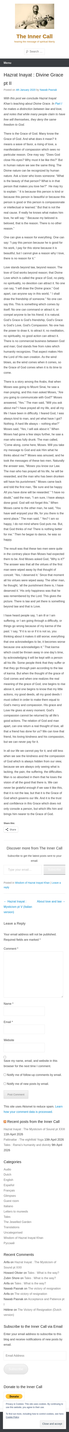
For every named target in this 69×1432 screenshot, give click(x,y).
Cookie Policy (12, 1417)
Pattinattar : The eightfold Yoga (24, 1139)
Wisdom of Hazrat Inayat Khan (32, 882)
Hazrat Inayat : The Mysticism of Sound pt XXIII (34, 1129)
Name (8, 1003)
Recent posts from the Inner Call (33, 1122)
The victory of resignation (44, 1288)
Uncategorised (13, 1232)
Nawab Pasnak (48, 89)
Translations (12, 1227)
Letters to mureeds (16, 1211)
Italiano (8, 1206)
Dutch (7, 1174)
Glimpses (10, 1195)
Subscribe (54, 869)
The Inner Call (34, 36)
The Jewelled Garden (17, 1221)
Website (9, 1040)
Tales (7, 1216)
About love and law (51, 901)
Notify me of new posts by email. (28, 1083)
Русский (9, 1243)
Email (8, 1022)
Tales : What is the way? (43, 1272)
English (8, 1179)
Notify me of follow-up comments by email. (34, 1074)
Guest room (11, 1200)
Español (9, 1185)
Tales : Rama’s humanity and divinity (27, 1144)
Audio (7, 1169)
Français (9, 1190)
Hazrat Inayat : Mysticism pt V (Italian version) (18, 907)
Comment (11, 948)
